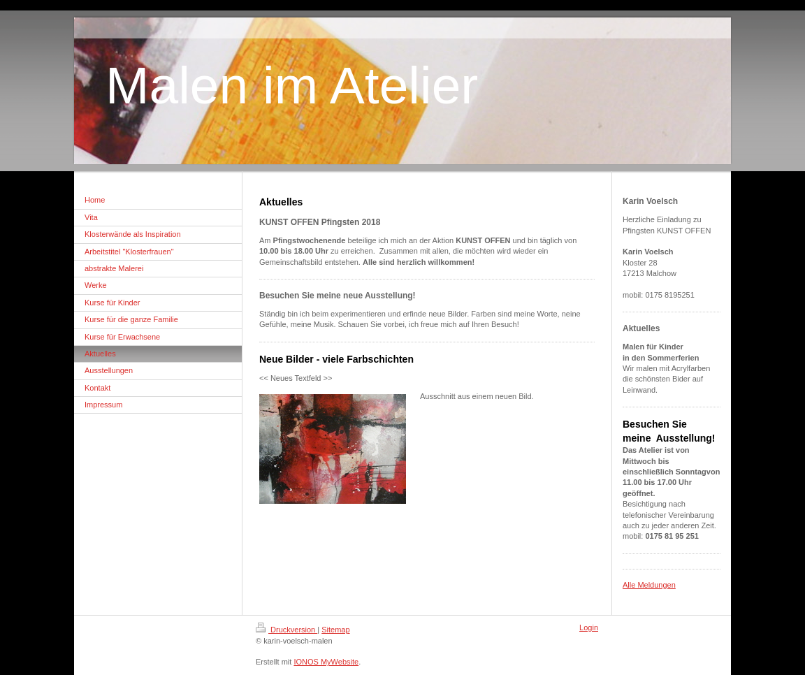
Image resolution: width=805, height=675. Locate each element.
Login (588, 627)
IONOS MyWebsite (325, 662)
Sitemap (335, 629)
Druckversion (286, 629)
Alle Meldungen (649, 585)
